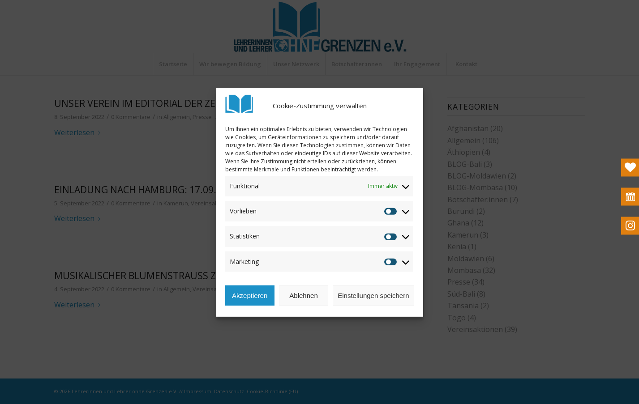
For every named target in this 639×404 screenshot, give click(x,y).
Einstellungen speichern (373, 304)
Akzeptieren (249, 304)
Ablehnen (303, 304)
